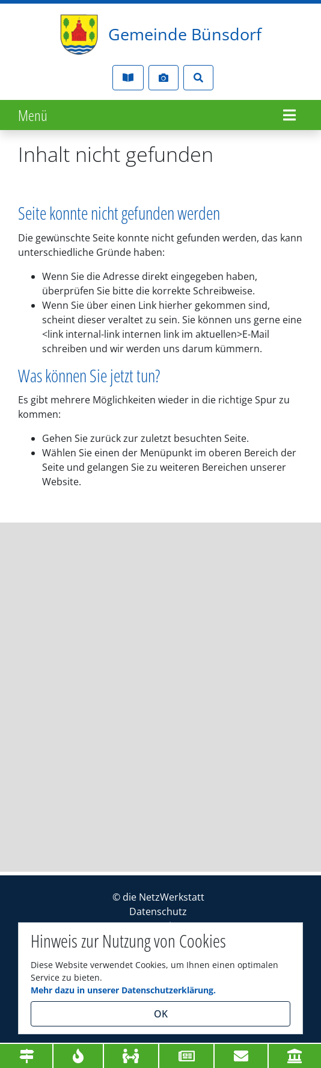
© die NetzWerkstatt (158, 897)
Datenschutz (158, 911)
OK (161, 1013)
